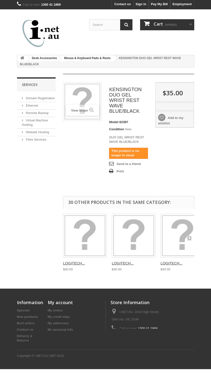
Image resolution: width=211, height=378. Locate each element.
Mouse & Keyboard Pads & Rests (87, 58)
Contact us (122, 4)
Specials (23, 310)
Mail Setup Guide (37, 146)
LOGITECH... (74, 263)
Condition (116, 129)
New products (27, 317)
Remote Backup (37, 113)
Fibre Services (36, 139)
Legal (21, 347)
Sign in (141, 4)
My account (60, 302)
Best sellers (26, 323)
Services (29, 84)
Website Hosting (37, 132)
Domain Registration (40, 98)
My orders (55, 310)
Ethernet (31, 105)
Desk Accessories (44, 58)
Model (113, 122)
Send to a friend (128, 164)
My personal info (60, 329)
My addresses (58, 323)
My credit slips (59, 317)
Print (120, 171)
